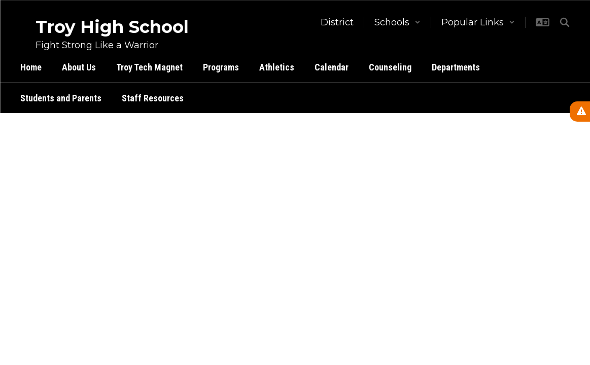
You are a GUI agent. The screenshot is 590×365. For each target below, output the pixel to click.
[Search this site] (565, 22)
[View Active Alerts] (580, 111)
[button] (397, 22)
